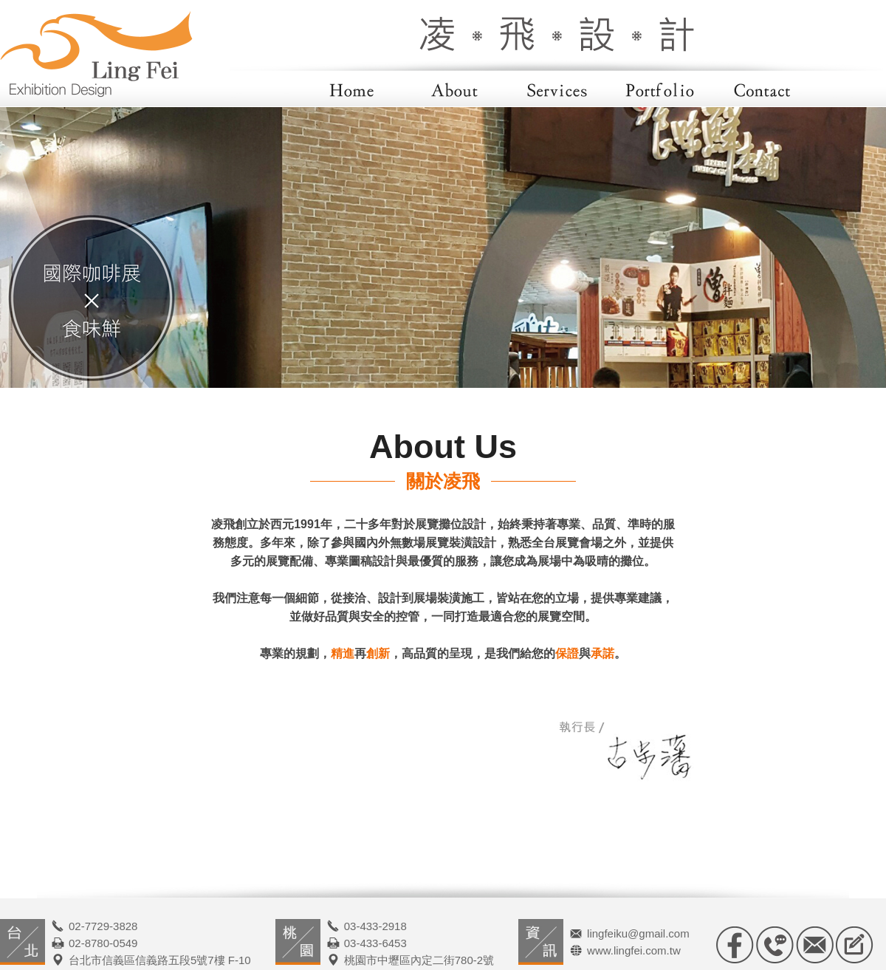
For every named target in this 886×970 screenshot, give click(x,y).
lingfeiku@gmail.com (638, 933)
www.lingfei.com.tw (634, 950)
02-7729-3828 (103, 926)
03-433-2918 (375, 926)
